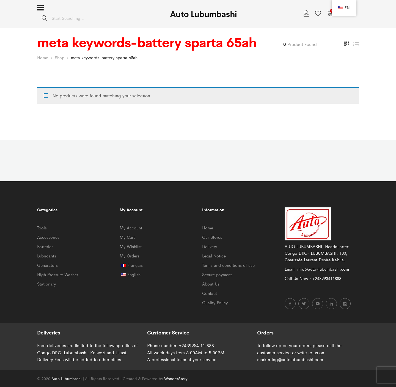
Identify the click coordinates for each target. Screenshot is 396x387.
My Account (131, 227)
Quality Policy (215, 302)
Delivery (209, 246)
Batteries (45, 246)
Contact (209, 293)
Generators (47, 265)
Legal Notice (214, 256)
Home (207, 227)
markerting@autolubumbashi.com (290, 359)
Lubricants (46, 256)
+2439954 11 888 (196, 345)
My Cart (127, 237)
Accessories (48, 237)
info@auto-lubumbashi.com (323, 269)
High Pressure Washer (57, 274)
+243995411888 (326, 278)
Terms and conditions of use (228, 265)
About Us (210, 284)
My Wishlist (131, 246)
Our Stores (212, 237)
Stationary (46, 284)
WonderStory (176, 378)
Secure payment (217, 274)
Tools (42, 227)
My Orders (129, 256)
